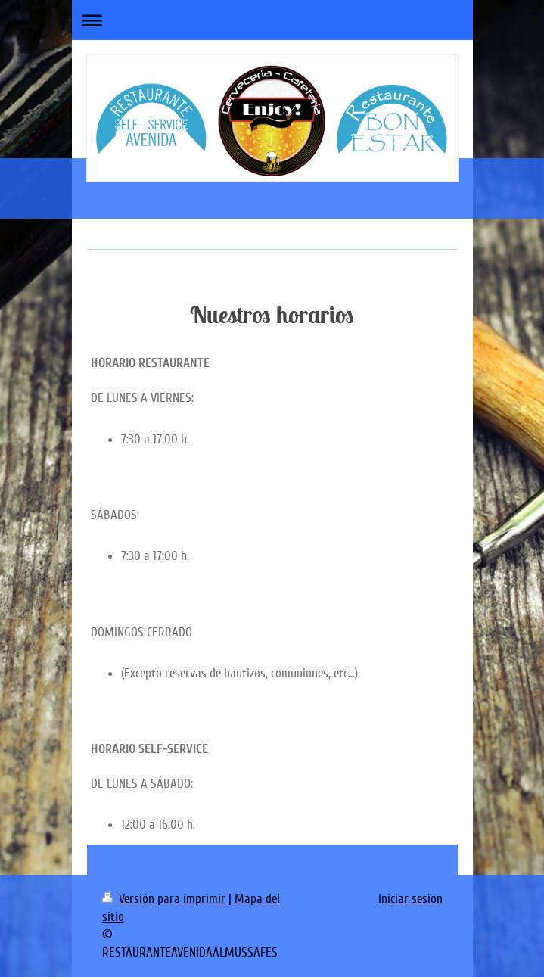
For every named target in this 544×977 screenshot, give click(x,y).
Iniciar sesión (410, 899)
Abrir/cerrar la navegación (272, 20)
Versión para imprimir (165, 899)
